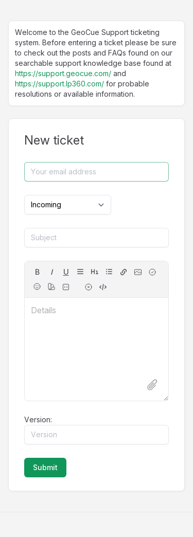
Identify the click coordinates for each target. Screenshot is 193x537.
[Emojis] (37, 286)
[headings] (95, 271)
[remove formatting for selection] (88, 287)
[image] (138, 272)
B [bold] (37, 271)
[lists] (109, 271)
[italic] (51, 272)
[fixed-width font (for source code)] (66, 287)
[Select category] (67, 204)
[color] (51, 286)
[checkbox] (152, 272)
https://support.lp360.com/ (59, 83)
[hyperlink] (123, 272)
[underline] (66, 272)
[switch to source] (103, 287)
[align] (80, 271)
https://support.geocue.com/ (63, 73)
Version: (38, 419)
